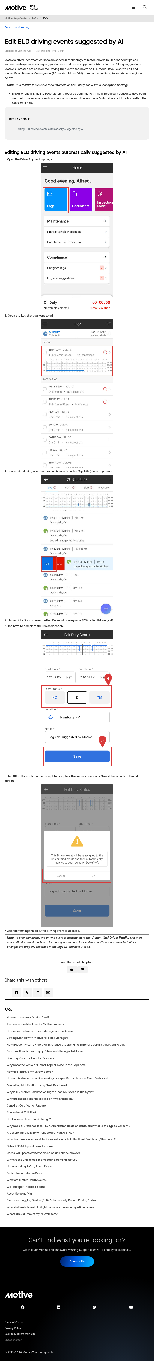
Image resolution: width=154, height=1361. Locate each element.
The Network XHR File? (21, 1112)
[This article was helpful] (72, 969)
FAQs (35, 18)
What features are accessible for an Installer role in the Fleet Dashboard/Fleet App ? (61, 1139)
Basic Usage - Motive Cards (24, 1173)
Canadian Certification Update (26, 1105)
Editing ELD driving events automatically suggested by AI (50, 129)
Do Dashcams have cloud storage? (29, 1119)
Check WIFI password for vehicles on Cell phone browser (43, 1153)
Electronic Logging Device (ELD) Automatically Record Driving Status (51, 1200)
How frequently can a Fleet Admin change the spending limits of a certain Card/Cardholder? (66, 1045)
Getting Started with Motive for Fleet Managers (37, 1038)
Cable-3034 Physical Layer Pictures (30, 1146)
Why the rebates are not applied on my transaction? (40, 1099)
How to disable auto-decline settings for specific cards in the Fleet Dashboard (57, 1078)
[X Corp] (27, 992)
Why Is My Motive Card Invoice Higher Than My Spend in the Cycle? (50, 1092)
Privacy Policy (13, 1328)
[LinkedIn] (37, 992)
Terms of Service (14, 1322)
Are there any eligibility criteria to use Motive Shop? (40, 1133)
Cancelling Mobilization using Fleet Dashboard (37, 1085)
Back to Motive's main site (20, 1334)
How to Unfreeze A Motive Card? (28, 1017)
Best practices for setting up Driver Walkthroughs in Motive (45, 1051)
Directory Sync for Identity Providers (30, 1058)
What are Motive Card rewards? (27, 1180)
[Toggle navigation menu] (133, 7)
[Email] (48, 992)
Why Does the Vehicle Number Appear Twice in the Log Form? (47, 1065)
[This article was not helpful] (82, 969)
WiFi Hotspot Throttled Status (26, 1187)
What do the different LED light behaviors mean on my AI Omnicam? (51, 1207)
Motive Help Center (16, 18)
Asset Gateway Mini (19, 1193)
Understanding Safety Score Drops (29, 1166)
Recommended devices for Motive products (35, 1024)
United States (12, 1340)
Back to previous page (17, 27)
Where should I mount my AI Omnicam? (32, 1214)
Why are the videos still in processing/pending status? (42, 1160)
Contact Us (77, 1261)
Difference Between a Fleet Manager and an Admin (40, 1031)
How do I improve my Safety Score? (30, 1072)
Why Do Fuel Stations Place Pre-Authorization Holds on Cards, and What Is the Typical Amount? (68, 1126)
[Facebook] (16, 992)
